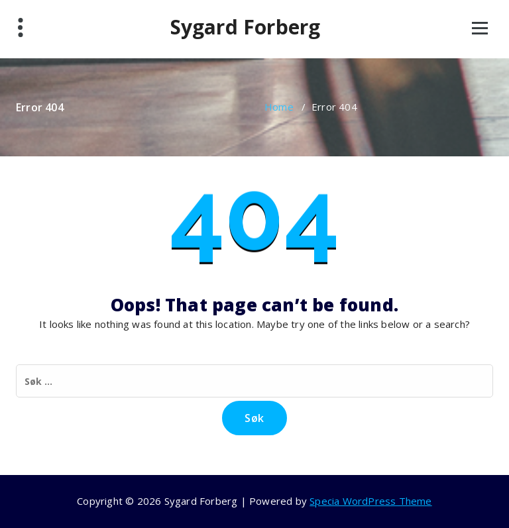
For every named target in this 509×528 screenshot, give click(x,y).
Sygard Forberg (245, 27)
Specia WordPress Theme (370, 500)
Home (279, 106)
